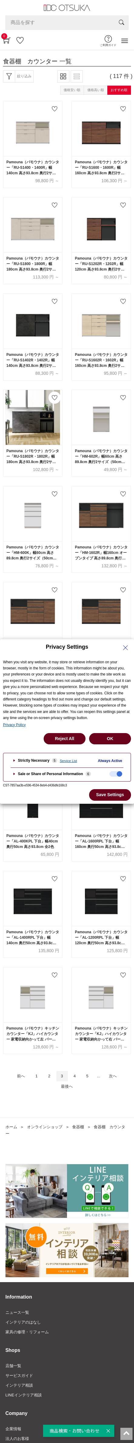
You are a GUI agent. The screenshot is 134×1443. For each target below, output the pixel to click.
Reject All (64, 738)
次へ (113, 1076)
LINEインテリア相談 (23, 1395)
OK (110, 738)
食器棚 (78, 1127)
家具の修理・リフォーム (27, 1332)
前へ (21, 1076)
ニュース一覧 (17, 1312)
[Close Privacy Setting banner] (125, 647)
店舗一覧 (13, 1365)
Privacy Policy (14, 725)
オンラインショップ (44, 1127)
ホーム (11, 1127)
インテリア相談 (19, 1385)
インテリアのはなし (23, 1322)
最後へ (67, 1086)
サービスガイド (19, 1375)
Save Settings (110, 794)
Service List (68, 761)
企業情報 (13, 1429)
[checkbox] (115, 774)
